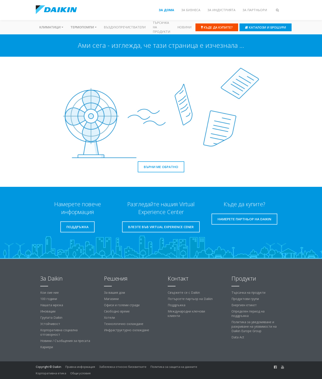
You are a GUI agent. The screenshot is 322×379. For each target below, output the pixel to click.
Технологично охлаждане (123, 324)
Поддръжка (176, 305)
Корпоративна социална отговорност (59, 332)
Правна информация (80, 367)
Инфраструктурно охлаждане (126, 330)
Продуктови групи (245, 299)
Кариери (46, 347)
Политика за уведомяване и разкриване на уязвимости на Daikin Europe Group (254, 326)
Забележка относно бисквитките (122, 367)
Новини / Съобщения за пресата (65, 341)
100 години (48, 299)
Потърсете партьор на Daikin (190, 299)
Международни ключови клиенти (186, 313)
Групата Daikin (51, 317)
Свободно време (117, 311)
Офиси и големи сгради (122, 305)
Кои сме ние (49, 292)
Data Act (237, 337)
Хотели (109, 317)
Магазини (111, 299)
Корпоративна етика (51, 373)
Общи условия (80, 373)
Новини (184, 27)
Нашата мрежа (51, 305)
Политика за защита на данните (173, 367)
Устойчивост (50, 324)
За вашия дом (114, 292)
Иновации (47, 311)
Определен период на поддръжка (248, 313)
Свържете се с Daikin (184, 292)
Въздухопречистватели (125, 27)
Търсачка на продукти (161, 27)
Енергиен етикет (244, 305)
